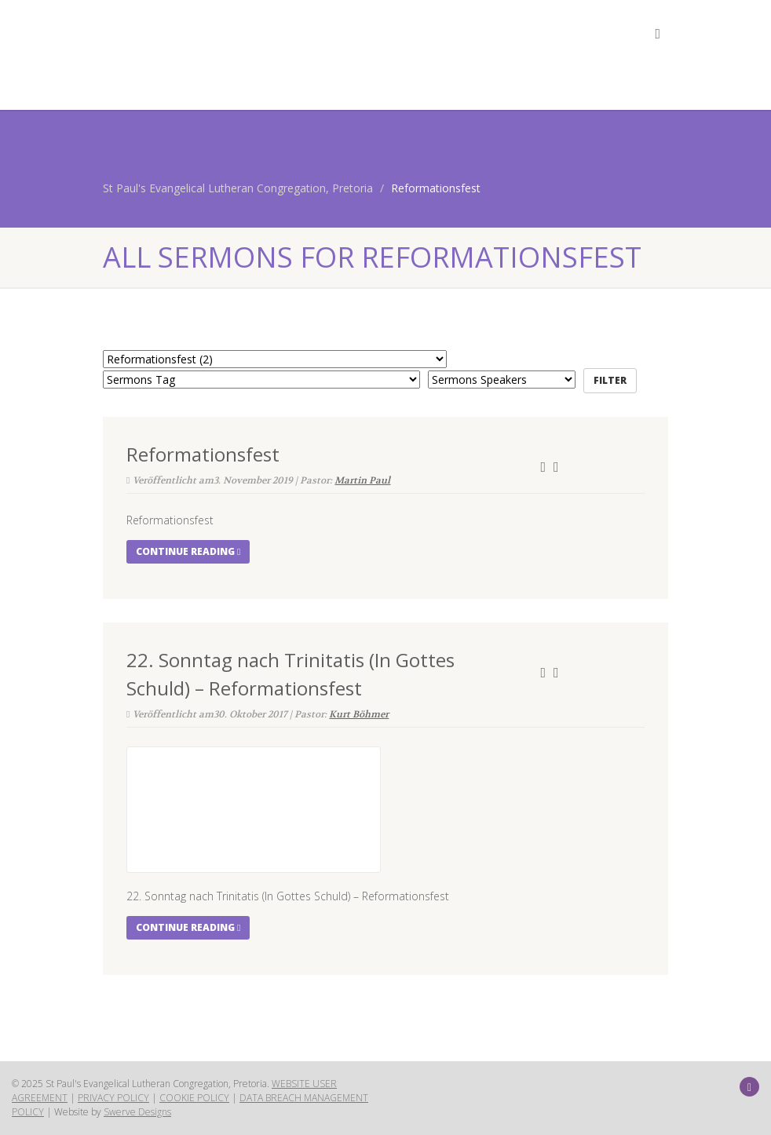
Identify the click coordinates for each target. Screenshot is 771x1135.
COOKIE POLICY (194, 1097)
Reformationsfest (203, 454)
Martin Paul (362, 480)
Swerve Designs (137, 1112)
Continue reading (188, 551)
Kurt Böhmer (359, 714)
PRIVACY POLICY (113, 1097)
